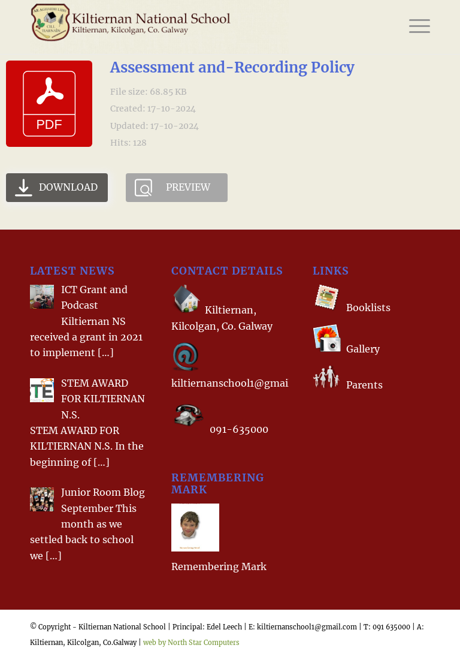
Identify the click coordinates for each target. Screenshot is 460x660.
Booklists (368, 308)
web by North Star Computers (191, 642)
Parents (364, 385)
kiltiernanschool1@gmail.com (242, 383)
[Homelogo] (159, 27)
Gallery (362, 349)
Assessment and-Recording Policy (232, 67)
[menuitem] (413, 27)
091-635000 (239, 429)
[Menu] (413, 27)
